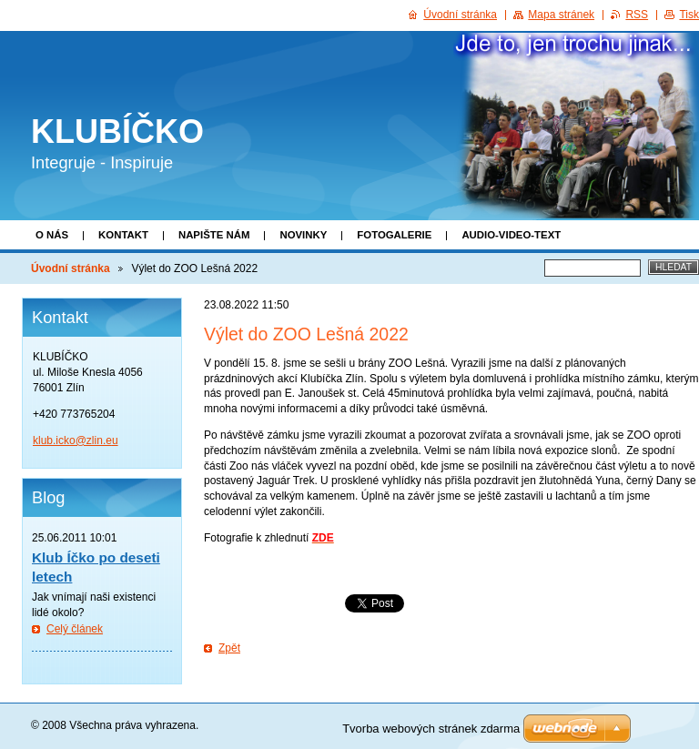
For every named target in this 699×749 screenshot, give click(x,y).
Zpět (229, 648)
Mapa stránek (561, 14)
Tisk (689, 14)
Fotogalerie (394, 234)
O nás (51, 234)
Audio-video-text (511, 234)
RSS (636, 14)
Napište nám (213, 234)
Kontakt (123, 234)
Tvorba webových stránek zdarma (431, 728)
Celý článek (74, 628)
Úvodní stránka (70, 268)
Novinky (303, 234)
